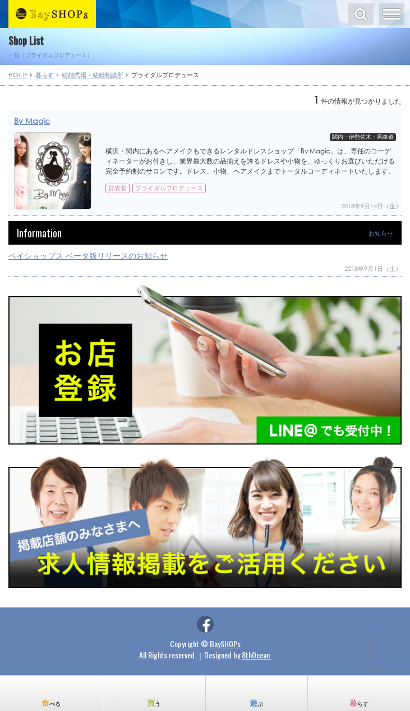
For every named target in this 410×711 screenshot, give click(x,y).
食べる (51, 702)
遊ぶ (256, 702)
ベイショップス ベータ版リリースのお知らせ (88, 255)
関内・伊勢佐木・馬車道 (363, 137)
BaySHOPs (225, 643)
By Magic (32, 120)
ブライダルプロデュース (169, 188)
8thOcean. (256, 655)
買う (153, 702)
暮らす (358, 702)
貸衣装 (117, 188)
